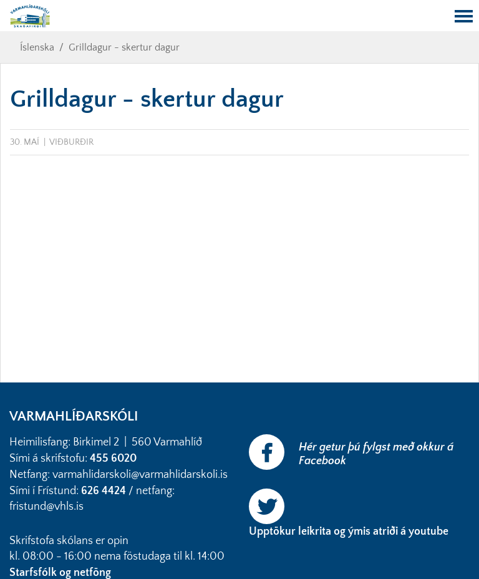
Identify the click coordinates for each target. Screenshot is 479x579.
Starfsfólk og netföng (61, 573)
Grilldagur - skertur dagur (124, 47)
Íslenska (37, 47)
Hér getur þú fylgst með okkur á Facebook (376, 454)
